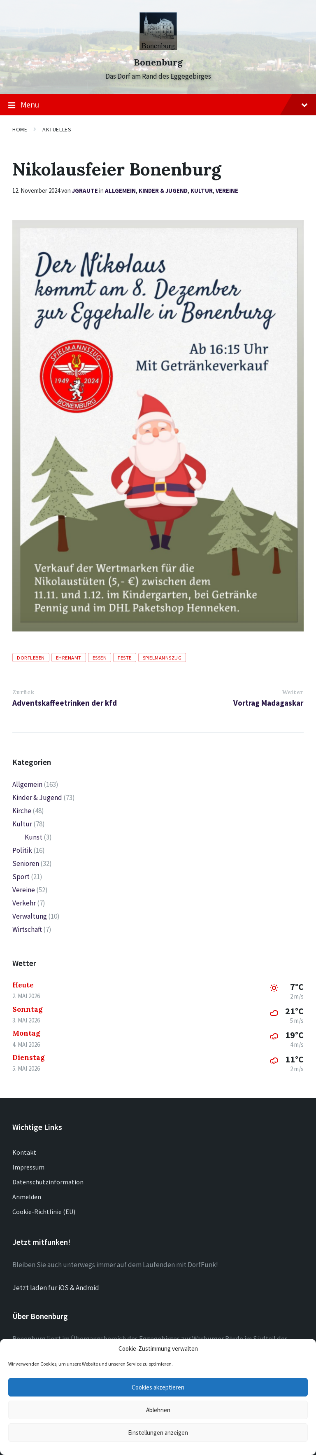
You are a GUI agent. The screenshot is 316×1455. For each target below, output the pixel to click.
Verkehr (24, 903)
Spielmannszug (162, 657)
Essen (100, 657)
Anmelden (26, 1197)
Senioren (25, 863)
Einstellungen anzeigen (158, 1432)
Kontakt (24, 1152)
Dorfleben (31, 657)
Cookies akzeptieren (158, 1387)
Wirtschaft (27, 929)
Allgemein (120, 190)
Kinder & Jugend (163, 190)
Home (19, 129)
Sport (21, 876)
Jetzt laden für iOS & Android (55, 1287)
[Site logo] (158, 47)
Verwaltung (29, 916)
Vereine (227, 190)
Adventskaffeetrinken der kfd (64, 703)
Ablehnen (158, 1410)
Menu (158, 105)
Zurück (23, 692)
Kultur (202, 190)
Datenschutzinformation (48, 1182)
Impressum (28, 1167)
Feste (125, 657)
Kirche (21, 810)
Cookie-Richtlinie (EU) (43, 1211)
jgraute (85, 190)
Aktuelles (56, 129)
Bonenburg (158, 62)
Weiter (292, 692)
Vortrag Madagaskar (268, 703)
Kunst (33, 837)
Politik (22, 850)
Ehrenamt (68, 657)
